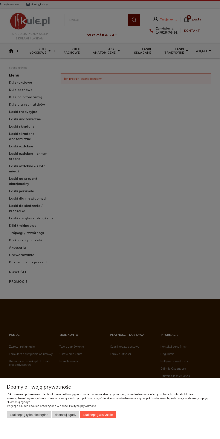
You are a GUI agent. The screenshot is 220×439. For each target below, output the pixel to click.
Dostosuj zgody (65, 415)
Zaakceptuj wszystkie (98, 415)
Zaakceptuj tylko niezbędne (29, 415)
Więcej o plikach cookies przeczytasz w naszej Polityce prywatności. (52, 406)
